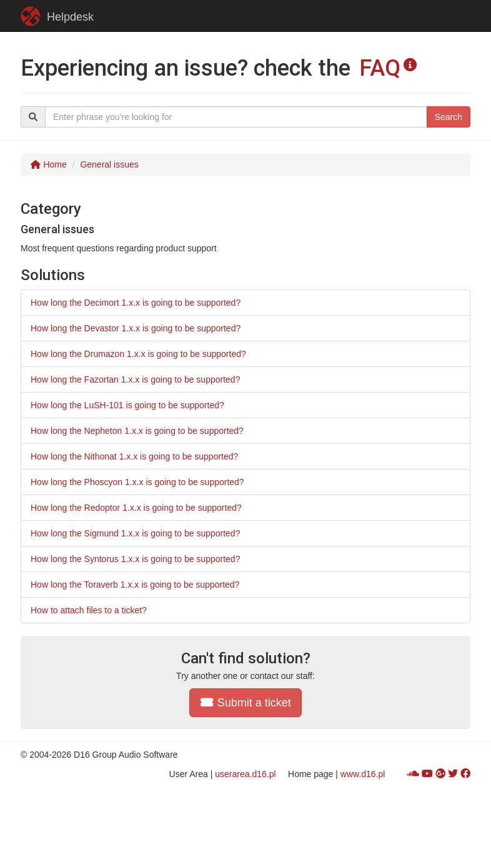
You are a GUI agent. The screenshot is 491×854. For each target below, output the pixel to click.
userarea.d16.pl (245, 774)
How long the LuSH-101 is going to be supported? (127, 405)
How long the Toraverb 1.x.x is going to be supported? (135, 585)
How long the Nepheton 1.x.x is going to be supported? (137, 431)
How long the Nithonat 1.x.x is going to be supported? (134, 456)
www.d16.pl (362, 774)
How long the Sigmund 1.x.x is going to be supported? (135, 533)
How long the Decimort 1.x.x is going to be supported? (136, 303)
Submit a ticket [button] (245, 702)
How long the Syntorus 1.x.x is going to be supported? (135, 559)
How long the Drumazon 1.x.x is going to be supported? (138, 354)
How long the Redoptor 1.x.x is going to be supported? (136, 508)
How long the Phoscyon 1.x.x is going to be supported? (137, 482)
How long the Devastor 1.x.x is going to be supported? (136, 328)
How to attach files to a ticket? (89, 610)
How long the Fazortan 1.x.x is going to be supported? (135, 379)
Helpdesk (57, 16)
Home (48, 164)
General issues (109, 164)
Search (448, 117)
